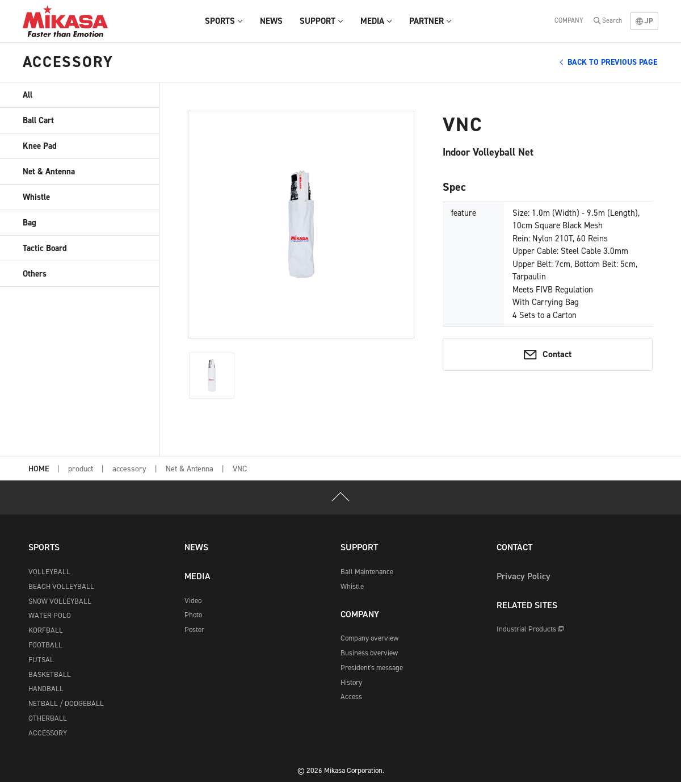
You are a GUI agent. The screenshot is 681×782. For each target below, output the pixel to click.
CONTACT (514, 547)
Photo (193, 615)
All (27, 95)
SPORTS (44, 547)
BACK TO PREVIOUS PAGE (612, 62)
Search (612, 20)
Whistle (36, 197)
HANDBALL (46, 688)
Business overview (369, 653)
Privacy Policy (523, 576)
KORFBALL (45, 630)
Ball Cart (38, 120)
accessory (129, 468)
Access (351, 696)
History (351, 682)
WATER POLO (49, 615)
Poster (194, 629)
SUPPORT (359, 547)
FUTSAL (41, 659)
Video (192, 600)
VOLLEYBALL (49, 571)
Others (35, 273)
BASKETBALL (49, 674)
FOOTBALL (45, 645)
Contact (557, 354)
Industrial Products (530, 629)
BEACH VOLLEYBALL (61, 586)
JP (644, 21)
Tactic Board (45, 248)
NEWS (196, 547)
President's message (371, 667)
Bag (29, 222)
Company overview (369, 638)
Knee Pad (40, 146)
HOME (38, 469)
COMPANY (568, 20)
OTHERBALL (47, 718)
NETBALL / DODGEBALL (66, 703)
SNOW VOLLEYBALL (59, 601)
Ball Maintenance (366, 571)
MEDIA (197, 576)
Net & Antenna (49, 171)
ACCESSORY (47, 733)
